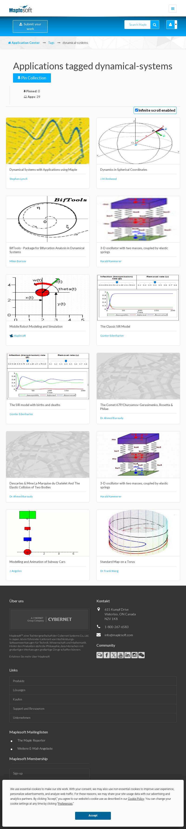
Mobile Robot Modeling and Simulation (36, 326)
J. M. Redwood (108, 178)
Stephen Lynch (18, 178)
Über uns (16, 601)
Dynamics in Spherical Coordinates (123, 169)
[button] (170, 24)
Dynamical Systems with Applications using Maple (43, 169)
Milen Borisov (18, 261)
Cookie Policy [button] (136, 798)
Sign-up (18, 773)
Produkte (18, 681)
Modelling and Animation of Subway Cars (37, 562)
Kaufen (17, 699)
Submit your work (30, 26)
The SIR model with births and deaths (35, 405)
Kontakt (103, 601)
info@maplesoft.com (119, 635)
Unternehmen (21, 717)
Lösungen (19, 690)
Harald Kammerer (111, 261)
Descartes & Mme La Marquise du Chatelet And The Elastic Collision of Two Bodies (45, 485)
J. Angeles (16, 570)
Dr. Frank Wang (109, 570)
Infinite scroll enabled (157, 110)
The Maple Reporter (31, 740)
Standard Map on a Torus (117, 562)
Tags (51, 43)
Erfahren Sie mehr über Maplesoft (29, 656)
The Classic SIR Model (115, 326)
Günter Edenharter (112, 335)
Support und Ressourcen (28, 708)
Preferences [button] (65, 803)
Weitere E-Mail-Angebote (35, 748)
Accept (93, 815)
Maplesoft (18, 335)
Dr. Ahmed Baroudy (111, 417)
